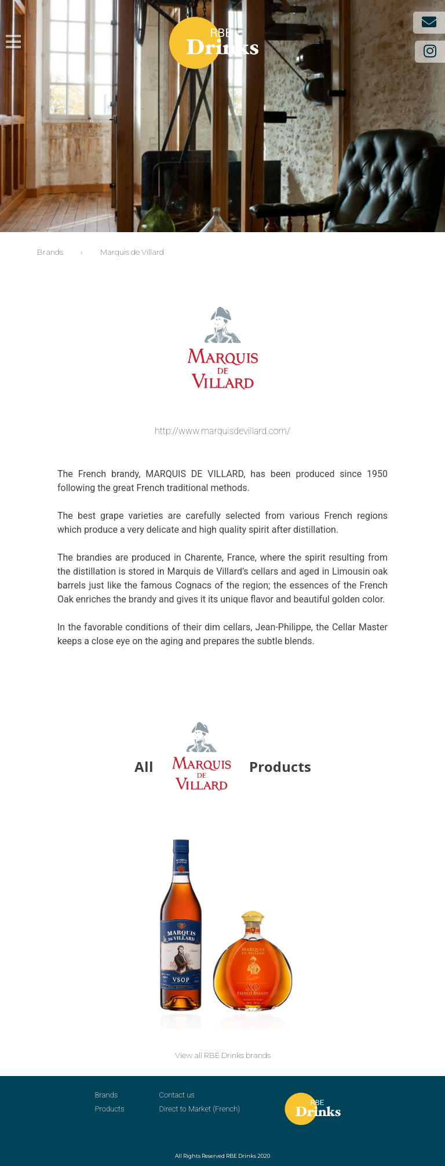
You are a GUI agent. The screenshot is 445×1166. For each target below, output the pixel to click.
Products (110, 1108)
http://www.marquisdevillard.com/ (222, 430)
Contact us (177, 1095)
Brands (106, 1095)
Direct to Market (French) (199, 1108)
